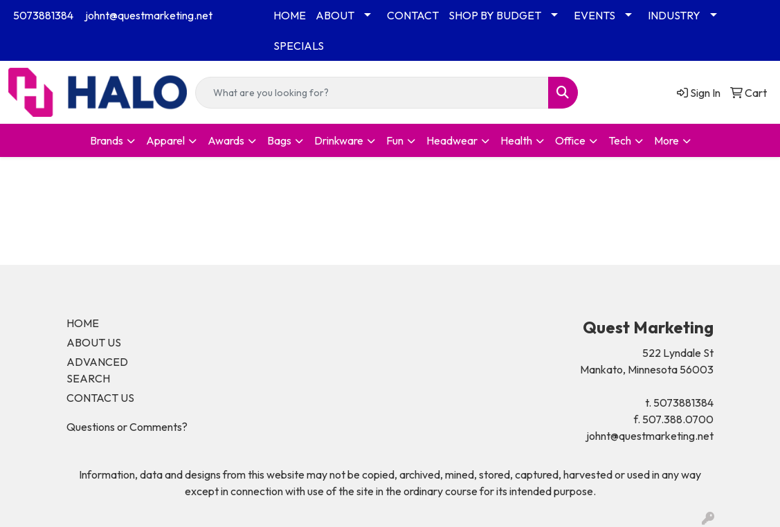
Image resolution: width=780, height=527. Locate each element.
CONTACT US (100, 398)
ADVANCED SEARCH (97, 370)
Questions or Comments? (127, 427)
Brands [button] (106, 140)
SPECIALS (298, 46)
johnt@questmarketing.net (148, 15)
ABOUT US (93, 342)
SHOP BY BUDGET (494, 15)
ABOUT (335, 15)
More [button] (666, 140)
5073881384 (43, 15)
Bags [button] (279, 140)
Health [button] (516, 140)
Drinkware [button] (338, 140)
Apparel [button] (165, 140)
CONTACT (413, 15)
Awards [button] (226, 140)
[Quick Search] (372, 93)
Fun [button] (394, 140)
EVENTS (594, 15)
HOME (289, 15)
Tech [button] (619, 140)
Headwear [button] (452, 140)
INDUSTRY (674, 15)
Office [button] (570, 140)
